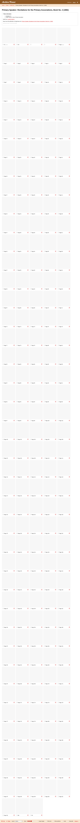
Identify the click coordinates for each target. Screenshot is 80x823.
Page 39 (32, 195)
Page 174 (33, 702)
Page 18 (19, 119)
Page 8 (19, 82)
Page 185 (46, 740)
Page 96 (60, 401)
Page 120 (46, 495)
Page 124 (33, 514)
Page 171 (60, 683)
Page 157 (5, 646)
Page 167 (5, 683)
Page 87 (5, 383)
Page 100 (46, 420)
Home (3, 5)
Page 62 (5, 289)
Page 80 (46, 345)
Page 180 (46, 721)
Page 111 (60, 458)
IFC (18, 44)
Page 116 (60, 477)
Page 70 (46, 307)
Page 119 (33, 495)
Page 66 (60, 289)
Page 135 (46, 552)
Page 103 (19, 439)
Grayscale (70, 821)
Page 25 (46, 138)
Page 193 (19, 777)
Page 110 (46, 458)
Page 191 (60, 758)
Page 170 (46, 683)
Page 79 (32, 345)
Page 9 (32, 82)
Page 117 (5, 495)
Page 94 (32, 401)
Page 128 (19, 533)
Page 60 (46, 270)
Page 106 (60, 439)
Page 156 (60, 627)
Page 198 (19, 796)
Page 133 (19, 552)
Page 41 (60, 195)
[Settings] (77, 2)
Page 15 (46, 101)
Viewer (74, 2)
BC (31, 815)
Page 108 (19, 458)
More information (7, 13)
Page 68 (19, 307)
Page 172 (5, 702)
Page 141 (60, 571)
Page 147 (5, 608)
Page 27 (5, 157)
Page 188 (19, 758)
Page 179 (33, 721)
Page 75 (46, 326)
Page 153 (19, 627)
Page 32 (5, 176)
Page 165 (46, 665)
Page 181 (60, 721)
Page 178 (19, 721)
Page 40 (46, 195)
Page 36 (60, 176)
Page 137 (5, 571)
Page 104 (33, 439)
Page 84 (32, 364)
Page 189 (33, 758)
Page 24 (32, 138)
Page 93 (19, 401)
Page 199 (33, 796)
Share (8, 821)
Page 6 (60, 63)
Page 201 (60, 796)
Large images (40, 821)
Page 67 (5, 307)
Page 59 (32, 270)
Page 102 (5, 439)
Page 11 (60, 82)
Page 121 (60, 495)
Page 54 (32, 251)
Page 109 (33, 458)
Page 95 (46, 401)
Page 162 (5, 665)
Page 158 (19, 646)
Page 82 (5, 364)
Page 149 (33, 608)
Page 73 (19, 326)
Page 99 (32, 420)
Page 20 (46, 119)
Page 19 (32, 119)
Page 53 (19, 251)
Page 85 (46, 364)
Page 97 (5, 420)
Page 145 (46, 589)
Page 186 (60, 740)
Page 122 (5, 514)
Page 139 (33, 571)
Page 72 (5, 326)
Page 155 (46, 627)
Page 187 (5, 758)
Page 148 (19, 608)
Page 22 (5, 138)
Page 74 (32, 326)
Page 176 (60, 702)
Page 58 (19, 270)
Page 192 (5, 777)
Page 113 (19, 477)
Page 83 (19, 364)
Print (3, 821)
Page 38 (19, 195)
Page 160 (46, 646)
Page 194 (33, 777)
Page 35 (46, 176)
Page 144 (33, 589)
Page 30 (46, 157)
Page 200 (46, 796)
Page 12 (5, 101)
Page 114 (33, 477)
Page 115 (46, 477)
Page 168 (19, 683)
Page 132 (5, 552)
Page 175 (46, 702)
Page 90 (46, 383)
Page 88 (19, 383)
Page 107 (5, 458)
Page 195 (46, 777)
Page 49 (32, 232)
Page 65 (46, 289)
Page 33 (19, 176)
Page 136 (60, 552)
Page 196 (60, 777)
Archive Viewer (8, 2)
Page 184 (33, 740)
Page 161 (60, 646)
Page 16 (60, 101)
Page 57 (5, 270)
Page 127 (5, 533)
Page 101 (60, 420)
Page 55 (46, 251)
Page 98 (19, 420)
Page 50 (46, 232)
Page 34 (32, 176)
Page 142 (5, 589)
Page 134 (33, 552)
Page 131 (60, 533)
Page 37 (5, 195)
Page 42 (5, 213)
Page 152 (5, 627)
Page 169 (33, 683)
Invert (64, 821)
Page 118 (19, 495)
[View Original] (14, 44)
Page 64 (32, 289)
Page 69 (32, 307)
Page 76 (60, 326)
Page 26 (60, 138)
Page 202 (5, 815)
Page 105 (46, 439)
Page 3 (19, 63)
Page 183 (19, 740)
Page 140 (46, 571)
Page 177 (5, 721)
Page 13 (19, 101)
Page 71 (60, 307)
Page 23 (19, 138)
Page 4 (32, 63)
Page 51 (60, 232)
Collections (69, 2)
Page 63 (19, 289)
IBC (18, 815)
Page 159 (33, 646)
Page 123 (19, 514)
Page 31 (60, 157)
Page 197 (5, 796)
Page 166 (60, 665)
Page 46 (60, 213)
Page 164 (33, 665)
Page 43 (19, 213)
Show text (48, 821)
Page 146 (60, 589)
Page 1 (61, 44)
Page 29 (32, 157)
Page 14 (32, 101)
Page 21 (60, 119)
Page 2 (5, 63)
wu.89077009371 (11, 19)
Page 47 (5, 232)
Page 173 (19, 702)
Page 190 (46, 758)
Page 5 (46, 63)
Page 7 (5, 82)
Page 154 (33, 627)
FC (5, 44)
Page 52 (5, 251)
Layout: (17, 821)
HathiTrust (12, 5)
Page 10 (46, 82)
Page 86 (60, 364)
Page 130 (46, 533)
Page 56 (60, 251)
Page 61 (60, 270)
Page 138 (19, 571)
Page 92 (5, 401)
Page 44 (32, 213)
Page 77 (5, 345)
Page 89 (32, 383)
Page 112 (5, 477)
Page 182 (5, 740)
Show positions (57, 821)
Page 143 (19, 589)
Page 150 (46, 608)
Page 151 (60, 608)
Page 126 (60, 514)
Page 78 (19, 345)
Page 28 (19, 157)
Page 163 (19, 665)
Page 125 (46, 514)
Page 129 (33, 533)
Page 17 (5, 119)
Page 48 (19, 232)
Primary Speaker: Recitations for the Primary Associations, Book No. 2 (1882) (31, 5)
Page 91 (60, 383)
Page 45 (46, 213)
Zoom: (30, 821)
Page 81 (60, 345)
